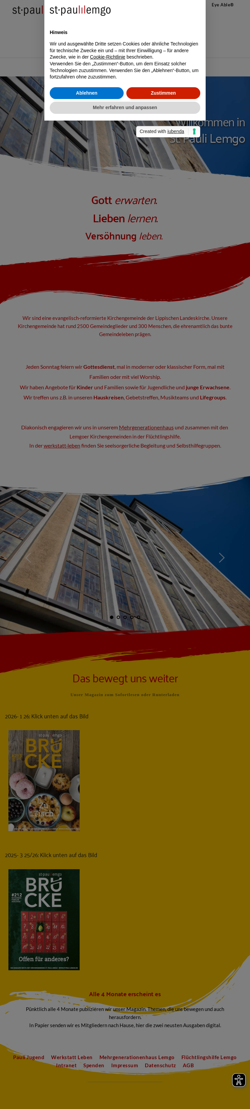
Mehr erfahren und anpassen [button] (125, 602)
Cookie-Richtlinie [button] (107, 551)
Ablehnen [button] (86, 587)
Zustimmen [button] (163, 587)
